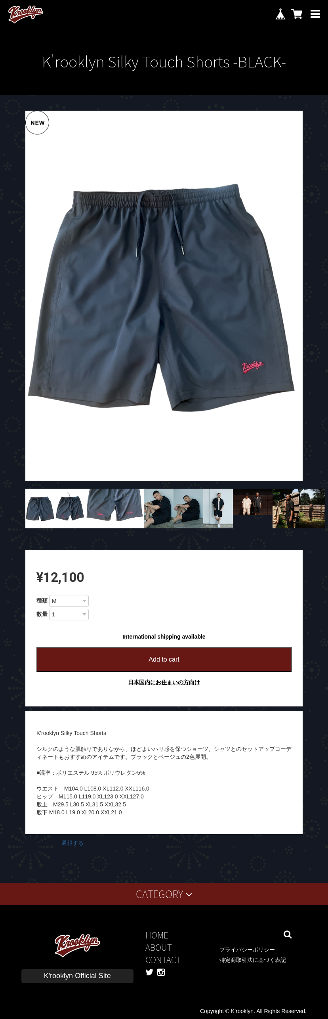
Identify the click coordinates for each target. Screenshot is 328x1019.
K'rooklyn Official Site (77, 976)
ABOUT (158, 947)
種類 (42, 600)
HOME (156, 935)
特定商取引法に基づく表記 (252, 960)
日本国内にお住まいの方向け (164, 682)
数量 (42, 614)
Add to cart (164, 659)
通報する (72, 843)
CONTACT (163, 960)
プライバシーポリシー (247, 949)
